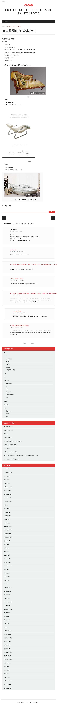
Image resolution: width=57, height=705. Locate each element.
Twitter (25, 5)
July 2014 (6, 616)
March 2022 (7, 523)
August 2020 (7, 558)
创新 (5, 377)
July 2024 (6, 505)
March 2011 (7, 677)
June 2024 (6, 508)
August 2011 (7, 663)
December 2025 (8, 472)
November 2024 (8, 497)
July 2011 (6, 666)
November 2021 (8, 530)
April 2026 (6, 469)
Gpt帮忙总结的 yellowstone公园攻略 (13, 441)
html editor (8, 392)
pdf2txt (7, 361)
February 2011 (7, 681)
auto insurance (16, 279)
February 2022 (7, 526)
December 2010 (8, 688)
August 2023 (7, 512)
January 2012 (7, 648)
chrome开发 (9, 383)
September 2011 (8, 659)
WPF (7, 397)
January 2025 (7, 490)
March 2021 (7, 555)
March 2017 (7, 576)
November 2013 (8, 637)
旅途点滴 (6, 404)
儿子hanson (9, 411)
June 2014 (6, 620)
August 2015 (7, 594)
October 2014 (7, 605)
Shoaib (13, 250)
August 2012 (7, 645)
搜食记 (5, 401)
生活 (5, 408)
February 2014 (7, 630)
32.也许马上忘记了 (8, 426)
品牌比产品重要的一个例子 (11, 444)
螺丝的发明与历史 (8, 430)
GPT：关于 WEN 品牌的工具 (11, 459)
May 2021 (6, 548)
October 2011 (7, 655)
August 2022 (7, 519)
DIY (5, 373)
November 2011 (8, 652)
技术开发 (6, 380)
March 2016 (7, 584)
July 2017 (6, 569)
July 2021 (6, 544)
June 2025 (6, 476)
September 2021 (8, 537)
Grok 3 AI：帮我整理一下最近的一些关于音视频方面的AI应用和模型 (21, 455)
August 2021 (7, 541)
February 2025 (7, 487)
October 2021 (7, 533)
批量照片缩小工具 (10, 370)
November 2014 (8, 602)
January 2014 (7, 634)
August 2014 (7, 612)
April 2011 (6, 673)
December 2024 (8, 494)
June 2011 (6, 670)
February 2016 (7, 587)
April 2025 (6, 479)
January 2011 (7, 684)
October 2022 (7, 515)
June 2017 (6, 573)
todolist (7, 364)
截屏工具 (8, 367)
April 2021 (6, 551)
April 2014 (6, 627)
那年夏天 (8, 413)
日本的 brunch (7, 437)
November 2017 (8, 566)
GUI (7, 389)
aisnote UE (8, 358)
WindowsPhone (10, 394)
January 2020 (7, 562)
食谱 (7, 416)
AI (4, 352)
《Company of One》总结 (10, 451)
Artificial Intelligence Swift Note (28, 11)
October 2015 (7, 591)
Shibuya (6, 434)
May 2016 (6, 580)
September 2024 (8, 501)
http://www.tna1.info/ (19, 326)
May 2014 (6, 623)
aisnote (19, 26)
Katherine (17, 311)
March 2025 (7, 483)
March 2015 (7, 598)
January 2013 (7, 641)
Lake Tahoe (7, 448)
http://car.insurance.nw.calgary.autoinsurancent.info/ (33, 264)
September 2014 (8, 609)
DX (6, 386)
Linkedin (28, 5)
